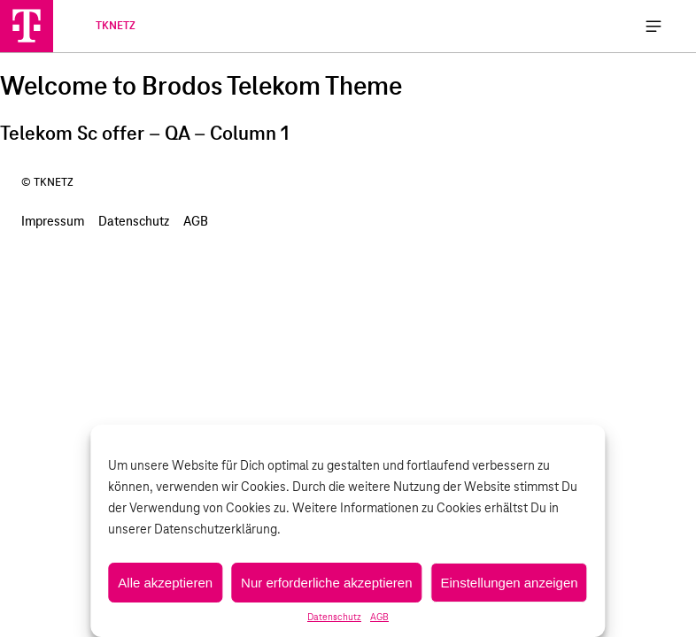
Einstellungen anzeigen (509, 582)
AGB (379, 617)
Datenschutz (334, 617)
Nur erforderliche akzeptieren (326, 582)
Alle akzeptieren (165, 582)
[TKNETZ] (26, 25)
